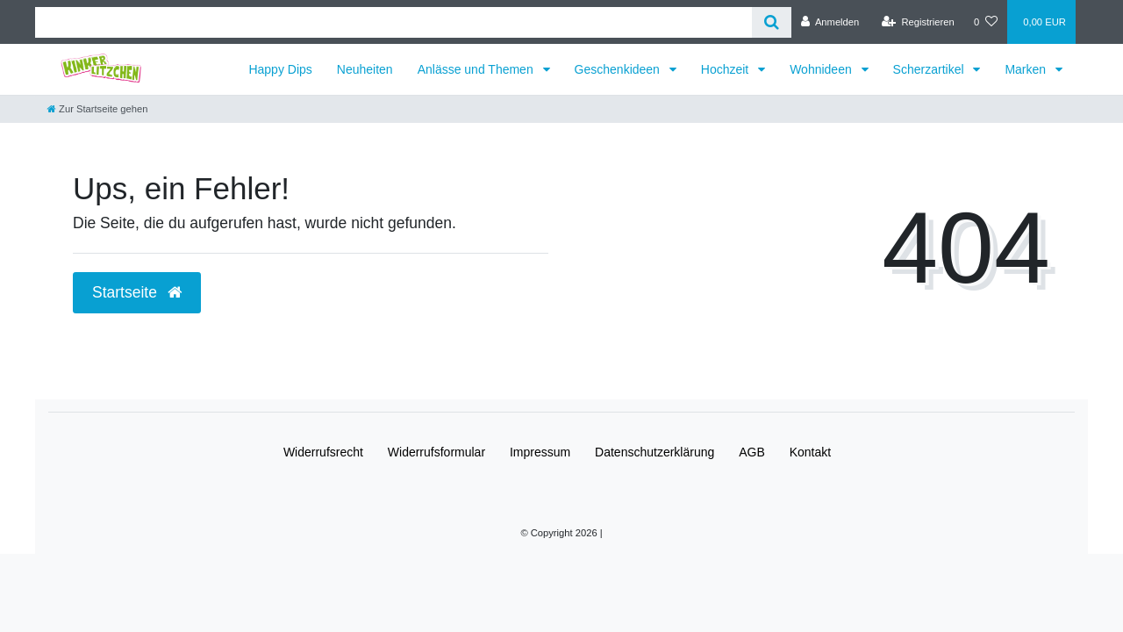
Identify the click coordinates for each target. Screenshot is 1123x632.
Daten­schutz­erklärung (654, 452)
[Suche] (771, 22)
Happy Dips (279, 69)
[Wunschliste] (985, 22)
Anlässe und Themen (477, 69)
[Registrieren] (918, 22)
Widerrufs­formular (436, 452)
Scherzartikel (930, 69)
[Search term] (393, 22)
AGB (752, 452)
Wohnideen (822, 69)
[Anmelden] (830, 22)
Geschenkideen (619, 69)
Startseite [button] (137, 292)
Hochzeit (726, 69)
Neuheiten (365, 69)
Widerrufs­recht (323, 452)
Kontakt (810, 452)
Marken (1027, 69)
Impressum (540, 452)
